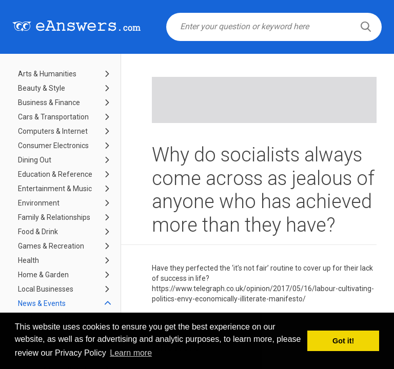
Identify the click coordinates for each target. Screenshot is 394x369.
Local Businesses (45, 289)
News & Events (42, 303)
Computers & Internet (53, 131)
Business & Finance (49, 102)
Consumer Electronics (53, 145)
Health (28, 260)
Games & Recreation (51, 246)
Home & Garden (43, 275)
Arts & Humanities (47, 74)
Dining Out (34, 160)
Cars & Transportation (53, 117)
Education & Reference (55, 174)
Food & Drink (38, 232)
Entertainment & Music (55, 188)
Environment (39, 203)
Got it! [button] (343, 341)
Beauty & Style (41, 88)
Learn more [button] (131, 352)
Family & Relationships (54, 217)
